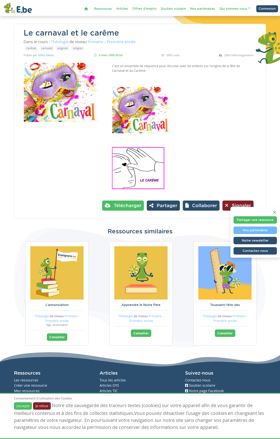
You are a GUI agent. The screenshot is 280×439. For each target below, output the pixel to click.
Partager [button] (163, 205)
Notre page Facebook (204, 391)
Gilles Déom (46, 55)
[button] (201, 206)
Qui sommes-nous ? (234, 8)
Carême (31, 48)
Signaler (238, 205)
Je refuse (42, 406)
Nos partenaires (202, 8)
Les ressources (26, 380)
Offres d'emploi (144, 8)
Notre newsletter (255, 240)
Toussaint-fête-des (225, 305)
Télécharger (123, 205)
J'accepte (23, 406)
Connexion (267, 8)
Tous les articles (113, 380)
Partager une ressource (255, 219)
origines (62, 48)
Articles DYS (109, 385)
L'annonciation (57, 305)
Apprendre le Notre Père (141, 305)
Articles (122, 8)
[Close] (274, 212)
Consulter (57, 337)
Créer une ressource (30, 385)
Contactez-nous (255, 250)
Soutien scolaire (173, 8)
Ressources (103, 8)
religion (78, 48)
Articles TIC (109, 391)
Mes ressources (27, 391)
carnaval (46, 48)
